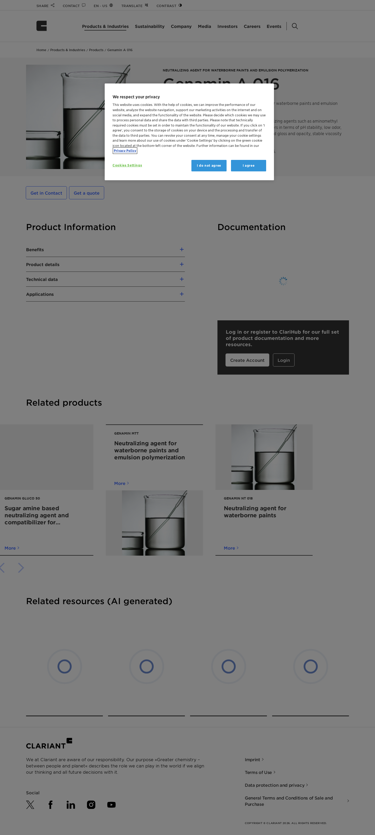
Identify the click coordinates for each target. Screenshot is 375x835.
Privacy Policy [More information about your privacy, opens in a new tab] (125, 150)
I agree (249, 165)
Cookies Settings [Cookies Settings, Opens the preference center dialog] (127, 165)
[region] (189, 131)
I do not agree (209, 165)
